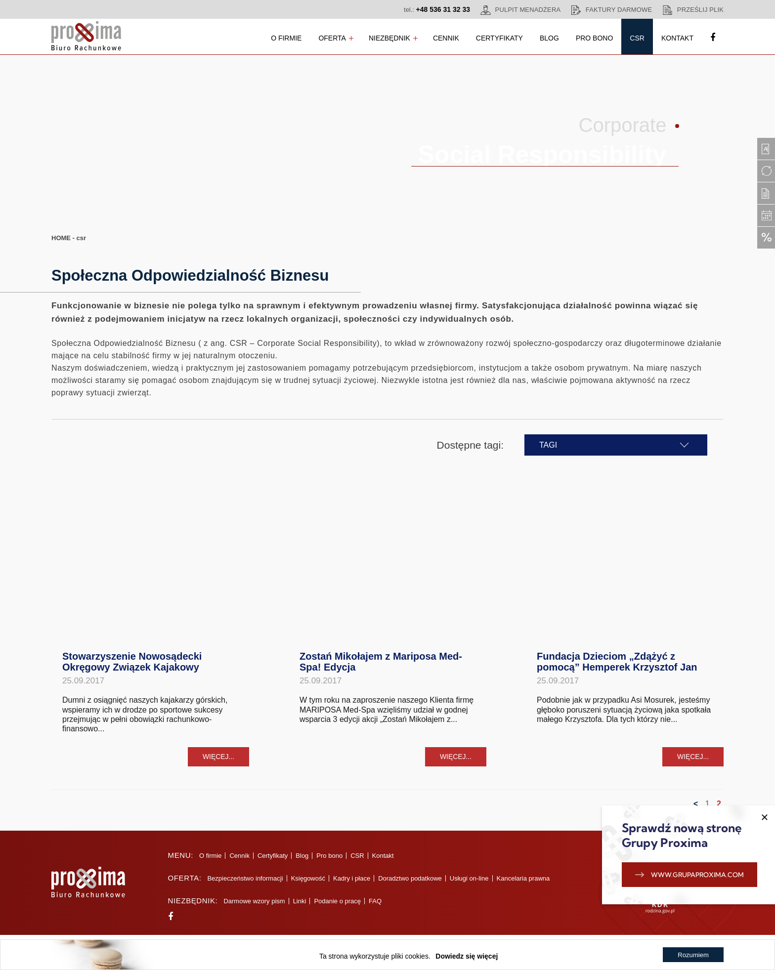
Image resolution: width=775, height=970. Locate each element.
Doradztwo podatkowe (408, 883)
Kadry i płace (349, 883)
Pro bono (594, 38)
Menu (177, 860)
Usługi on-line (467, 883)
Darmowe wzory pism (252, 906)
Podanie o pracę (335, 906)
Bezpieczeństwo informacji (243, 883)
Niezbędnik (389, 38)
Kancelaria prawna (521, 883)
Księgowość (306, 883)
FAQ (373, 906)
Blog (549, 38)
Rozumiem (692, 956)
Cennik (446, 38)
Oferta (332, 38)
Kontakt (677, 38)
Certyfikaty (499, 38)
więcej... (218, 761)
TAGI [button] (590, 445)
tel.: (437, 9)
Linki (297, 906)
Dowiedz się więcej (466, 956)
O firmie (286, 38)
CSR (637, 38)
